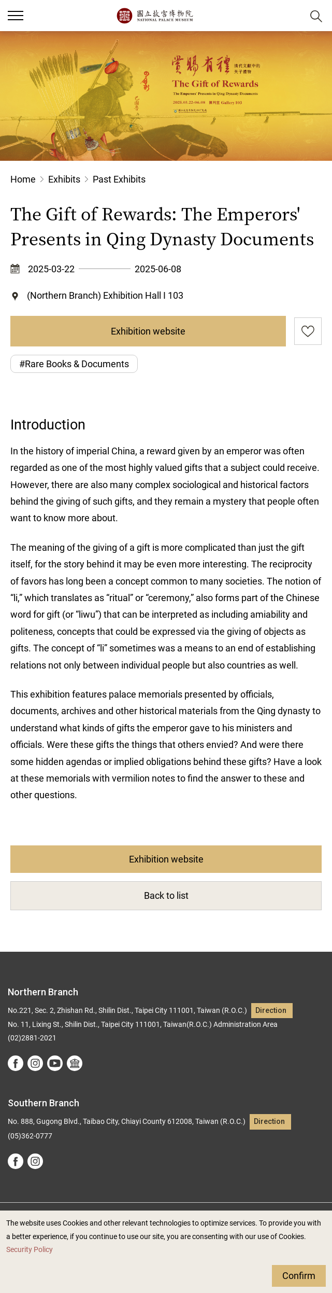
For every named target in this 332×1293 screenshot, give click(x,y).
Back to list (166, 895)
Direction (270, 1010)
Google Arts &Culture (74, 1063)
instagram (35, 1063)
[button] (291, 16)
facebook (15, 1063)
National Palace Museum (154, 15)
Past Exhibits (119, 179)
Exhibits (64, 179)
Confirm (298, 1275)
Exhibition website (148, 331)
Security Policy (29, 1249)
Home (23, 179)
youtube (55, 1063)
